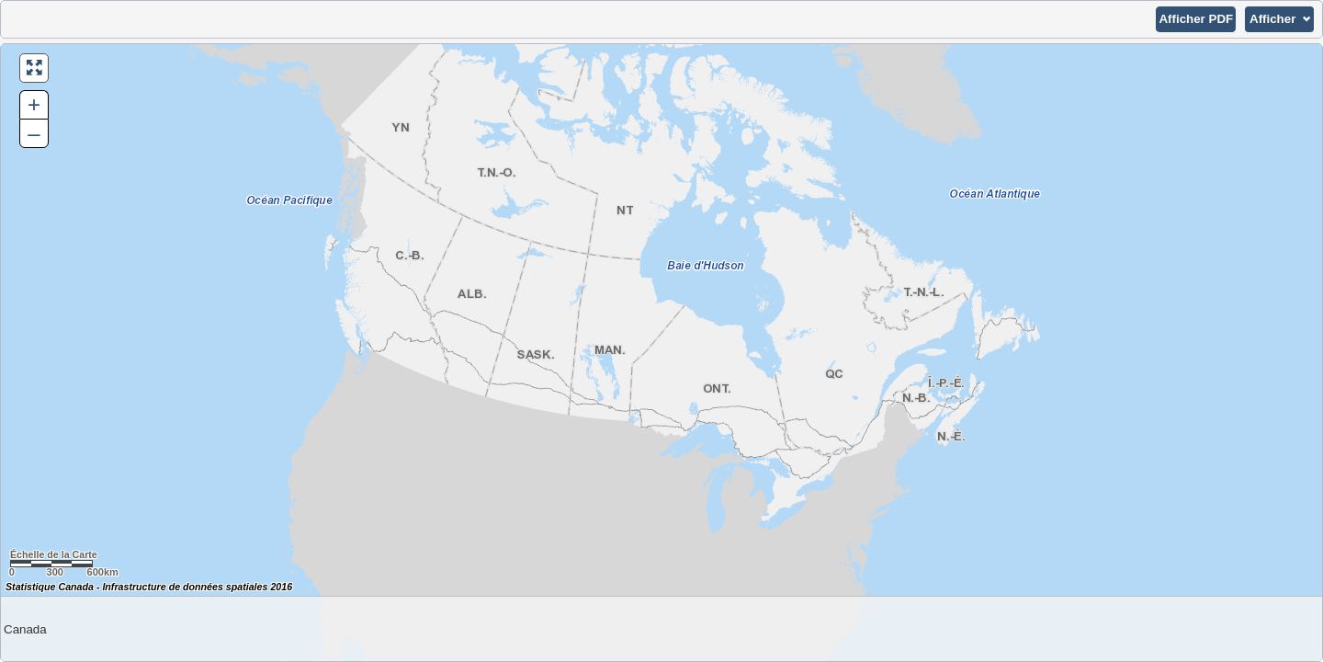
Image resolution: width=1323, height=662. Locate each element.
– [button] (34, 132)
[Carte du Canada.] (661, 352)
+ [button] (34, 104)
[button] (1196, 19)
